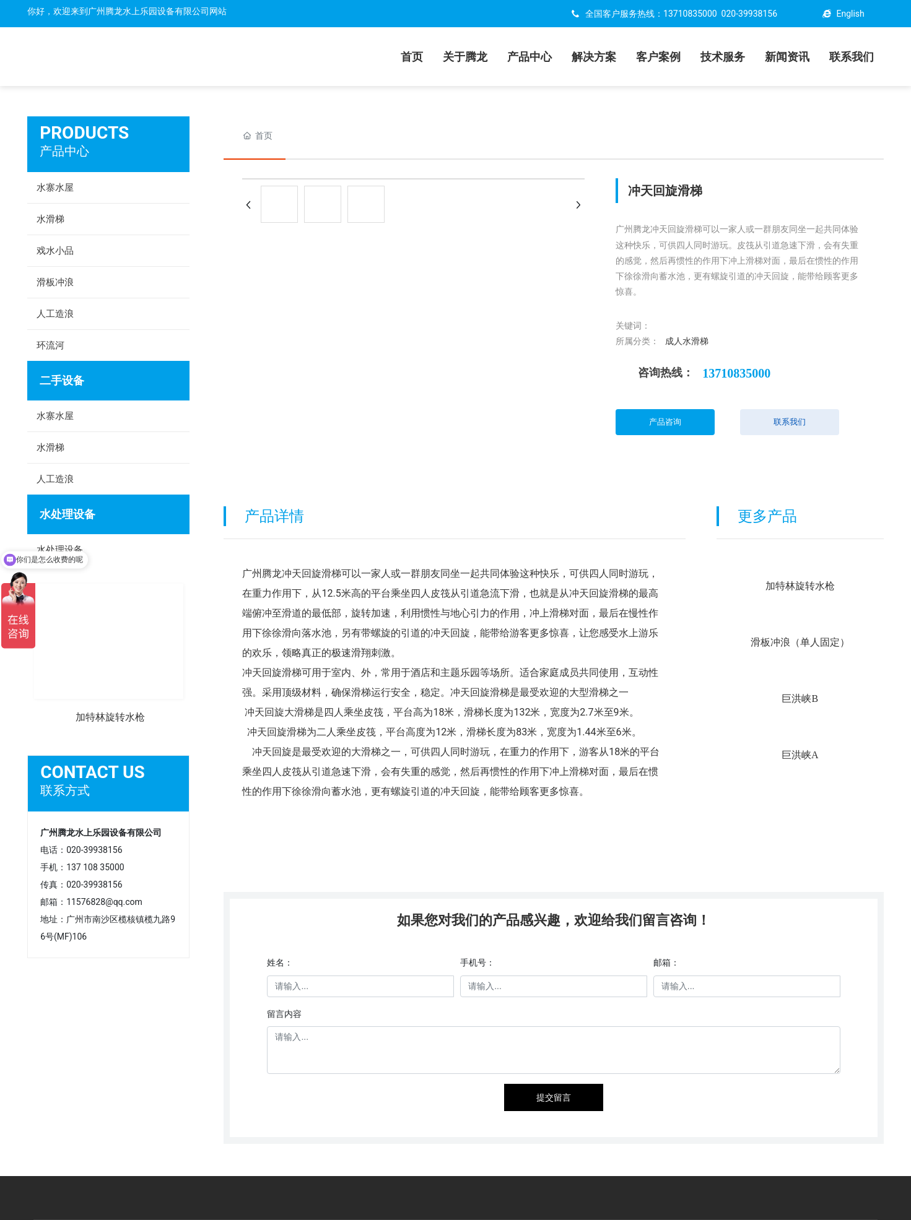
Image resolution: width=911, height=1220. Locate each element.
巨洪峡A (800, 755)
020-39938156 (749, 14)
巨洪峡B (800, 698)
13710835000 (690, 14)
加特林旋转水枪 (110, 717)
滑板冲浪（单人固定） (800, 642)
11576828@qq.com (104, 902)
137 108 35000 (95, 867)
